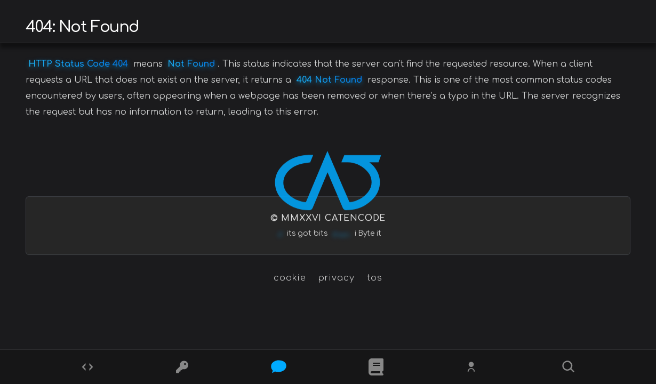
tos (374, 278)
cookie (290, 278)
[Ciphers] (183, 366)
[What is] (376, 366)
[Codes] (87, 366)
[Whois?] (472, 366)
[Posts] (280, 366)
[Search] (568, 366)
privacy (336, 278)
